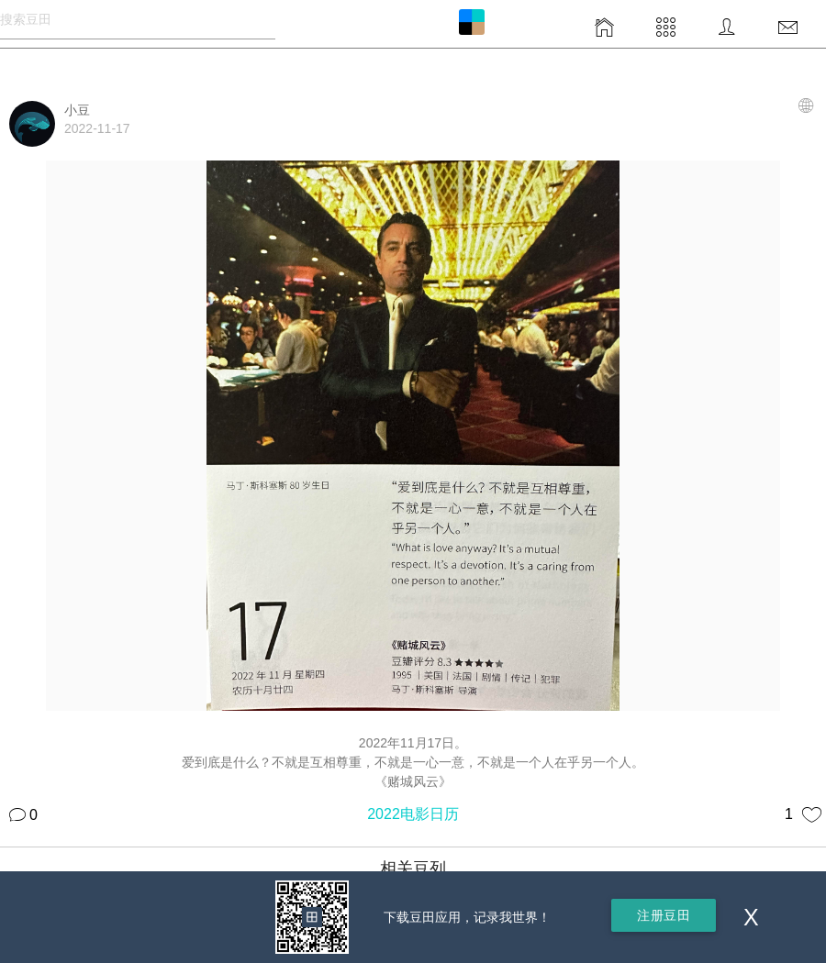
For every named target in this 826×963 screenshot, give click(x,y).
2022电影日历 (413, 814)
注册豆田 (663, 915)
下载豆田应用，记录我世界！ (467, 917)
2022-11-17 (97, 128)
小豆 (77, 110)
